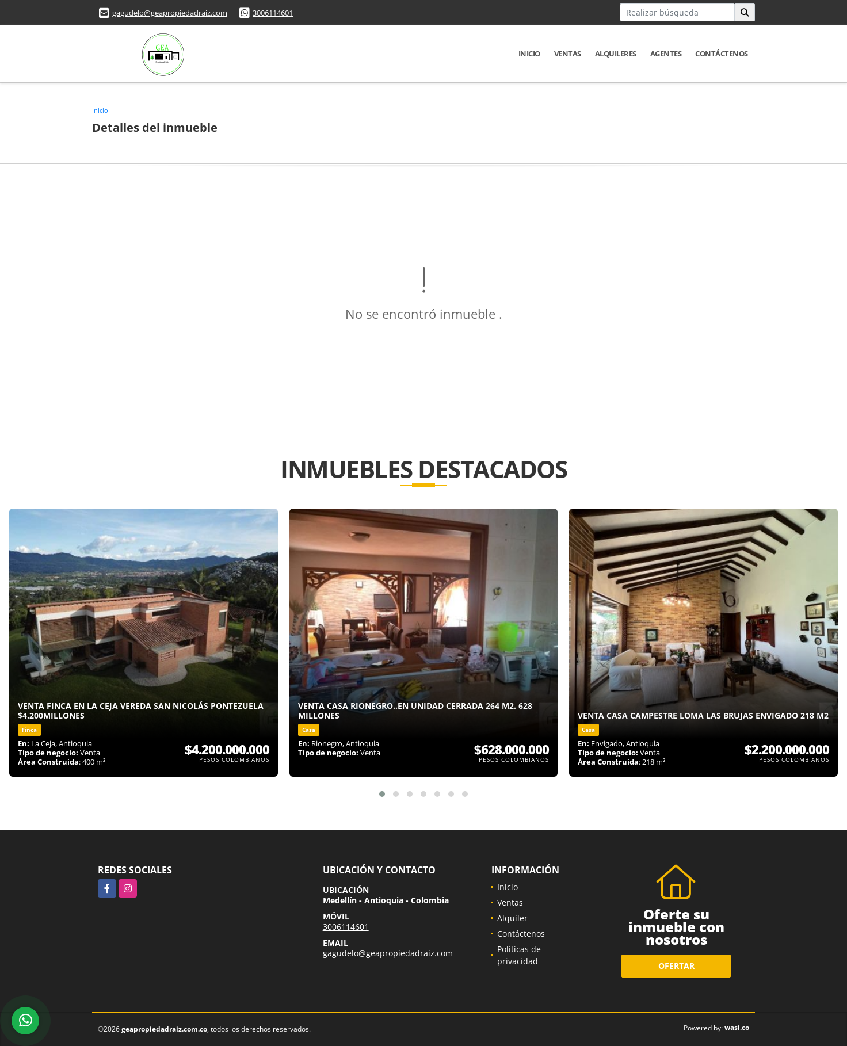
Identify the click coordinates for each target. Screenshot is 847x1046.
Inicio (529, 53)
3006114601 (273, 12)
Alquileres (615, 53)
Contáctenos (721, 53)
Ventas (567, 53)
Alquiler (512, 918)
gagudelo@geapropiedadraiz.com (169, 12)
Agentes (666, 53)
